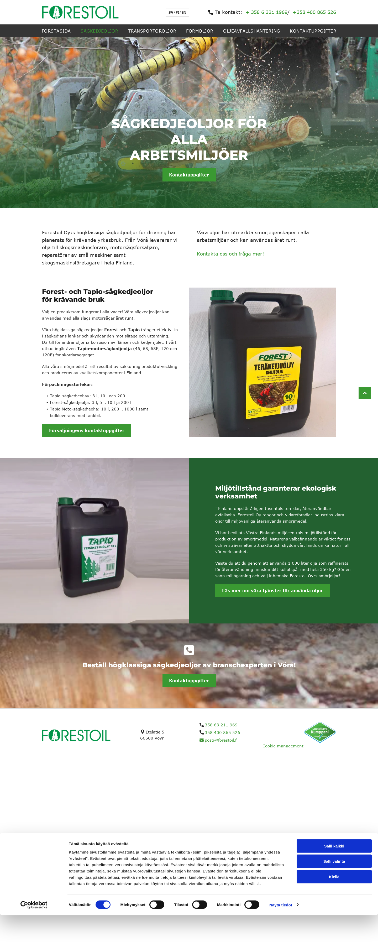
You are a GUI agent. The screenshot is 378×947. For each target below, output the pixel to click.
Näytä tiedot (280, 936)
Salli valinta (334, 893)
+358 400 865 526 (314, 12)
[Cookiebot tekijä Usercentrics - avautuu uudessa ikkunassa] (34, 937)
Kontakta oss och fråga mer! (230, 254)
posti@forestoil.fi (221, 740)
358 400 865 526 (222, 732)
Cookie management (282, 745)
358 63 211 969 (221, 724)
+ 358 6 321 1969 (266, 12)
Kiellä (334, 908)
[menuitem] (56, 30)
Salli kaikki (334, 878)
